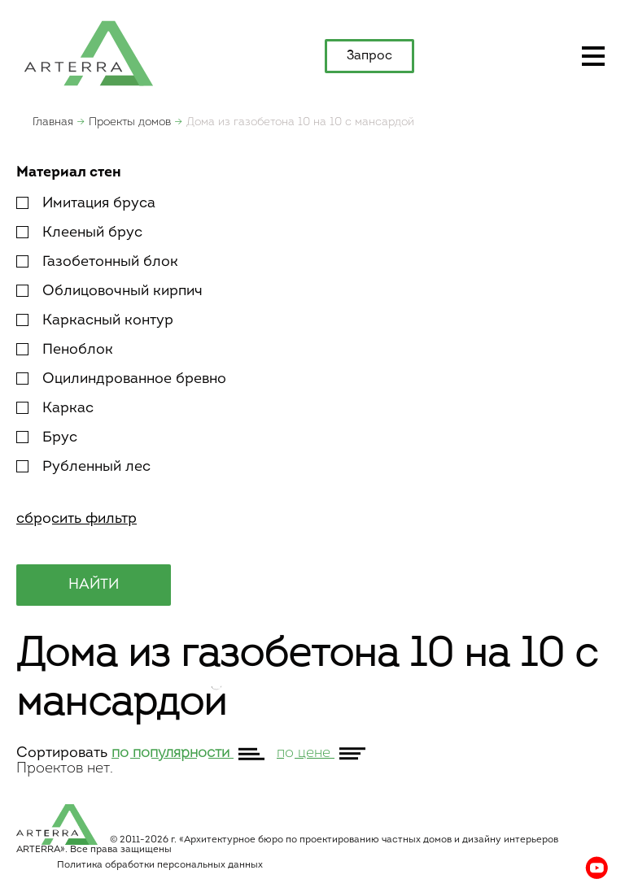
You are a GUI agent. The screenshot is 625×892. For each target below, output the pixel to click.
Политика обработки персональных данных (160, 865)
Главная (53, 122)
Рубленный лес (83, 467)
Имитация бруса (85, 203)
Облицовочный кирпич (109, 291)
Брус (46, 438)
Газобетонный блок (97, 262)
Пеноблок (64, 350)
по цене (305, 753)
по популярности (172, 753)
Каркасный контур (94, 321)
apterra (88, 52)
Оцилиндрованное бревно (121, 379)
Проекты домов (130, 122)
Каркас (55, 408)
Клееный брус (79, 233)
